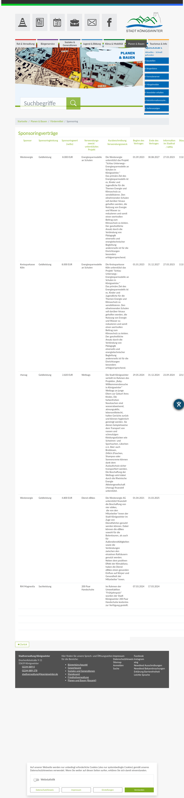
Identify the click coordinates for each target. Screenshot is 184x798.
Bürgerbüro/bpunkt (78, 664)
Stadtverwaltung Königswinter (34, 655)
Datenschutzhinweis (45, 790)
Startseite (22, 121)
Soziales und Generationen (81, 671)
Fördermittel (57, 121)
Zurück (22, 645)
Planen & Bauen (39, 121)
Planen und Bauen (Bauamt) (82, 680)
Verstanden (139, 790)
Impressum (76, 790)
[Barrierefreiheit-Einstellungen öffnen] (179, 404)
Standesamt (74, 674)
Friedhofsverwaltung (78, 677)
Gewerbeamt (74, 667)
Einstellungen (108, 790)
